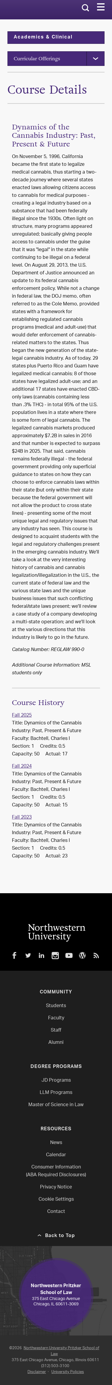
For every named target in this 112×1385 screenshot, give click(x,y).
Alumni (56, 1043)
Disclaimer (36, 1372)
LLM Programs (56, 1093)
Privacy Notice (56, 1187)
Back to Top (60, 1236)
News (56, 1143)
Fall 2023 (22, 818)
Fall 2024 (22, 767)
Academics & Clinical (43, 37)
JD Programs (56, 1081)
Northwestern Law (33, 9)
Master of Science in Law (56, 1105)
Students (56, 1006)
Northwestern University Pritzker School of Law (61, 1351)
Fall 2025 (22, 716)
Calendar (56, 1155)
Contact (56, 1212)
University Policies (67, 1372)
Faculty (56, 1018)
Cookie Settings (56, 1200)
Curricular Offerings (37, 58)
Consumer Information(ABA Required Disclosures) (56, 1171)
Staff (56, 1030)
